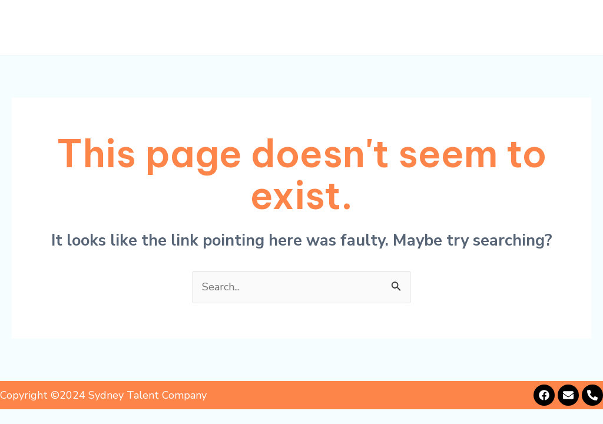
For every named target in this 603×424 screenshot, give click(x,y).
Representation (326, 27)
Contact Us (550, 27)
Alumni (481, 27)
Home (196, 27)
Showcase (416, 27)
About (246, 27)
